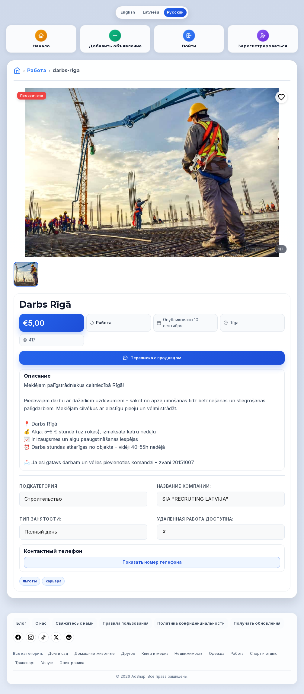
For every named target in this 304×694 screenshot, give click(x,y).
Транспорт (25, 663)
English (127, 12)
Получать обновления (257, 623)
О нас (40, 623)
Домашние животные (94, 653)
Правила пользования (126, 623)
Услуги (47, 663)
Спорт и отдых (263, 653)
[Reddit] (69, 637)
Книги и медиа (155, 653)
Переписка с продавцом (152, 357)
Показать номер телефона (152, 562)
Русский (175, 12)
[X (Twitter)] (56, 637)
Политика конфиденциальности (191, 623)
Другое (128, 653)
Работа (36, 70)
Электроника (72, 663)
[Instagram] (31, 637)
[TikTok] (43, 637)
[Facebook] (18, 637)
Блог (21, 623)
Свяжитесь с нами (75, 623)
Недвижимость (188, 653)
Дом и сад (58, 653)
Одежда (216, 653)
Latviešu (151, 12)
